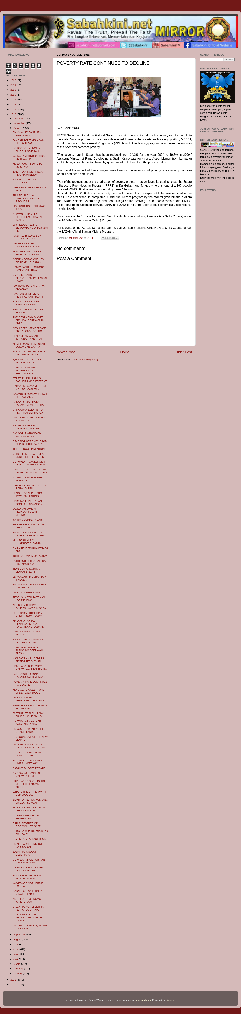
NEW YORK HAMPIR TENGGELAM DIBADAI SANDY (27, 217)
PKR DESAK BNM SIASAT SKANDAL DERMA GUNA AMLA (28, 320)
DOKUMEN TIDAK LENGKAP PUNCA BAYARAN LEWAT (29, 463)
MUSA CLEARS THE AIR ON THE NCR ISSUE (29, 809)
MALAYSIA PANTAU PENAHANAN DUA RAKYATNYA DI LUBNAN (28, 623)
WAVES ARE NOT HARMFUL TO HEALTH (29, 885)
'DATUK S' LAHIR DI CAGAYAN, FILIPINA (26, 427)
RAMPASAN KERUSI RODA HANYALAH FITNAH (28, 268)
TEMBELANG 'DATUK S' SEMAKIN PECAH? (27, 570)
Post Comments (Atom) (85, 359)
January (18, 973)
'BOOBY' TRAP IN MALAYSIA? (30, 556)
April (16, 959)
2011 (13, 979)
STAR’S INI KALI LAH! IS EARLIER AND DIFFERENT (30, 380)
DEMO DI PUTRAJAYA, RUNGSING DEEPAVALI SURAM (28, 650)
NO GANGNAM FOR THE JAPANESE (27, 479)
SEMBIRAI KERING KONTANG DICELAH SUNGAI (30, 801)
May (16, 954)
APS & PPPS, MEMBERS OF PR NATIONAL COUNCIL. (29, 330)
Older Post (183, 352)
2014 (13, 104)
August (17, 939)
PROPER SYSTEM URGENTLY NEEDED (26, 245)
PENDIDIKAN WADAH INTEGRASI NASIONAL (27, 337)
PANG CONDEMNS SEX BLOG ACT (27, 633)
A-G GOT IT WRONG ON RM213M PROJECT (27, 435)
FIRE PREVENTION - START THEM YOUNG (29, 526)
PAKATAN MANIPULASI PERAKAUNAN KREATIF (28, 295)
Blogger (170, 1000)
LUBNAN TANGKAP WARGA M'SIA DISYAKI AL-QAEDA (29, 746)
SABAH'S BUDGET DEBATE (29, 768)
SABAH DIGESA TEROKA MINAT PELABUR (27, 892)
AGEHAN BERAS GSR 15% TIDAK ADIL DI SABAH (28, 261)
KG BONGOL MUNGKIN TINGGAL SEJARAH (26, 149)
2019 (13, 85)
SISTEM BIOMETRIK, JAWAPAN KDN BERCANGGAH (25, 370)
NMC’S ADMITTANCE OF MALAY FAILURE (27, 774)
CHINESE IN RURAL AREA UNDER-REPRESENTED (28, 455)
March (17, 963)
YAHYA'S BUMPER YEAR (27, 519)
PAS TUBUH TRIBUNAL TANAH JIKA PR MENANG (29, 675)
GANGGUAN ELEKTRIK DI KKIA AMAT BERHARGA (28, 411)
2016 (13, 94)
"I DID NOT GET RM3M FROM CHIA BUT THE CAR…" (30, 443)
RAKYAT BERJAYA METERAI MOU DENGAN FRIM (29, 387)
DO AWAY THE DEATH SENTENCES (26, 817)
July (16, 944)
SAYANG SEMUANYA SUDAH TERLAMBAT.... (30, 395)
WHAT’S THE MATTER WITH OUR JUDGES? (29, 793)
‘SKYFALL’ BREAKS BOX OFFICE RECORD (27, 237)
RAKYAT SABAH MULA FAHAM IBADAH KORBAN (29, 403)
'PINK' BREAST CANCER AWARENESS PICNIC (27, 253)
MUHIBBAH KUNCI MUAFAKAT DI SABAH (27, 542)
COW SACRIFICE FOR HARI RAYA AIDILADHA (29, 861)
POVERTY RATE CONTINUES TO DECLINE (30, 683)
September (19, 934)
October (18, 128)
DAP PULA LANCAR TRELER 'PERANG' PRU (29, 487)
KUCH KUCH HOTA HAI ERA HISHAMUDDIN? (29, 562)
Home (125, 352)
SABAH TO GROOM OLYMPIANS (24, 853)
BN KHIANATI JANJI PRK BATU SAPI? (27, 134)
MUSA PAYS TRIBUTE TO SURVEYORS (27, 165)
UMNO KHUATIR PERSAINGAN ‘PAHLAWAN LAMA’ (30, 278)
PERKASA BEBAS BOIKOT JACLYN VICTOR (28, 877)
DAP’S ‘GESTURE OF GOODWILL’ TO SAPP (27, 825)
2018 (13, 89)
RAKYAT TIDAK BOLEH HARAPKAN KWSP (26, 303)
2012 (13, 114)
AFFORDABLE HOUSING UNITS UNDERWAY (27, 762)
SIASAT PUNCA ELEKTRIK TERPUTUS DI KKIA (28, 908)
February (18, 968)
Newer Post (66, 352)
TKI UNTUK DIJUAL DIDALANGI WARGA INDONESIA (26, 198)
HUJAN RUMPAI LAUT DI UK (29, 839)
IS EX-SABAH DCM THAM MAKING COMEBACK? (28, 614)
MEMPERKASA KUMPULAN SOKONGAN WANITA (29, 345)
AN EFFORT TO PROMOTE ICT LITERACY (28, 900)
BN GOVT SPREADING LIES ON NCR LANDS (29, 730)
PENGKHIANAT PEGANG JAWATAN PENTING (27, 494)
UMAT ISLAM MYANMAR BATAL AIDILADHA (27, 723)
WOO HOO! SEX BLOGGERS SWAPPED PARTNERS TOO (30, 471)
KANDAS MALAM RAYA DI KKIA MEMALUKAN (28, 641)
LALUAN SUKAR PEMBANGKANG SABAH (28, 699)
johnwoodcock (143, 1000)
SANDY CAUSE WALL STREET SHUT (25, 181)
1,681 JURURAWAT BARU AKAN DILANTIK (28, 361)
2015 (13, 99)
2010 (13, 984)
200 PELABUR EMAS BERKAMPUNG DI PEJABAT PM (30, 227)
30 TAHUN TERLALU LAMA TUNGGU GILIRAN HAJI (28, 715)
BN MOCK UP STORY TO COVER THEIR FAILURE (28, 534)
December (19, 118)
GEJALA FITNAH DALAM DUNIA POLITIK (27, 754)
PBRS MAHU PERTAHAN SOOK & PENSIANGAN (27, 502)
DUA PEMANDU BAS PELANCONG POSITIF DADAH (27, 917)
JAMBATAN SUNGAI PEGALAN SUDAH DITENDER (25, 511)
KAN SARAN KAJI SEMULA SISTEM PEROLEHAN (28, 660)
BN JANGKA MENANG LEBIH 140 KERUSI (30, 586)
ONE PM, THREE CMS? (26, 592)
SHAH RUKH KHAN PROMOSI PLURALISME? (30, 707)
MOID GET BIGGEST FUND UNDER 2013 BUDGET (28, 691)
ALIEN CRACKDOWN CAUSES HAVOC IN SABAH (30, 606)
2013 (13, 109)
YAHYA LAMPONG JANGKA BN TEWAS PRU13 (28, 157)
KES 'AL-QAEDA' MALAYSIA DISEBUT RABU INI (29, 353)
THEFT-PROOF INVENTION (29, 449)
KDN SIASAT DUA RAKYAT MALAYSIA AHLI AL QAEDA (30, 667)
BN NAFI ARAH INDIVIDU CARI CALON (27, 845)
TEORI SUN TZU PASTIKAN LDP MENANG (29, 599)
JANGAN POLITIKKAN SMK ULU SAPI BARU (28, 142)
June (16, 949)
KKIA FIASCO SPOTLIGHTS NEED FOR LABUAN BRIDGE (29, 784)
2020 (13, 80)
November (19, 123)
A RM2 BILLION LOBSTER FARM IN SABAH (28, 869)
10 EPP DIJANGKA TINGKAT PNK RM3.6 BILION (29, 173)
